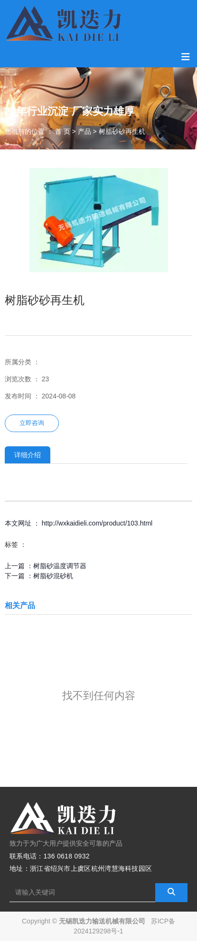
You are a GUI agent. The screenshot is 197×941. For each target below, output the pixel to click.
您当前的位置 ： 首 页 (38, 131)
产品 (84, 131)
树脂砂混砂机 (53, 576)
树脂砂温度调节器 (59, 566)
